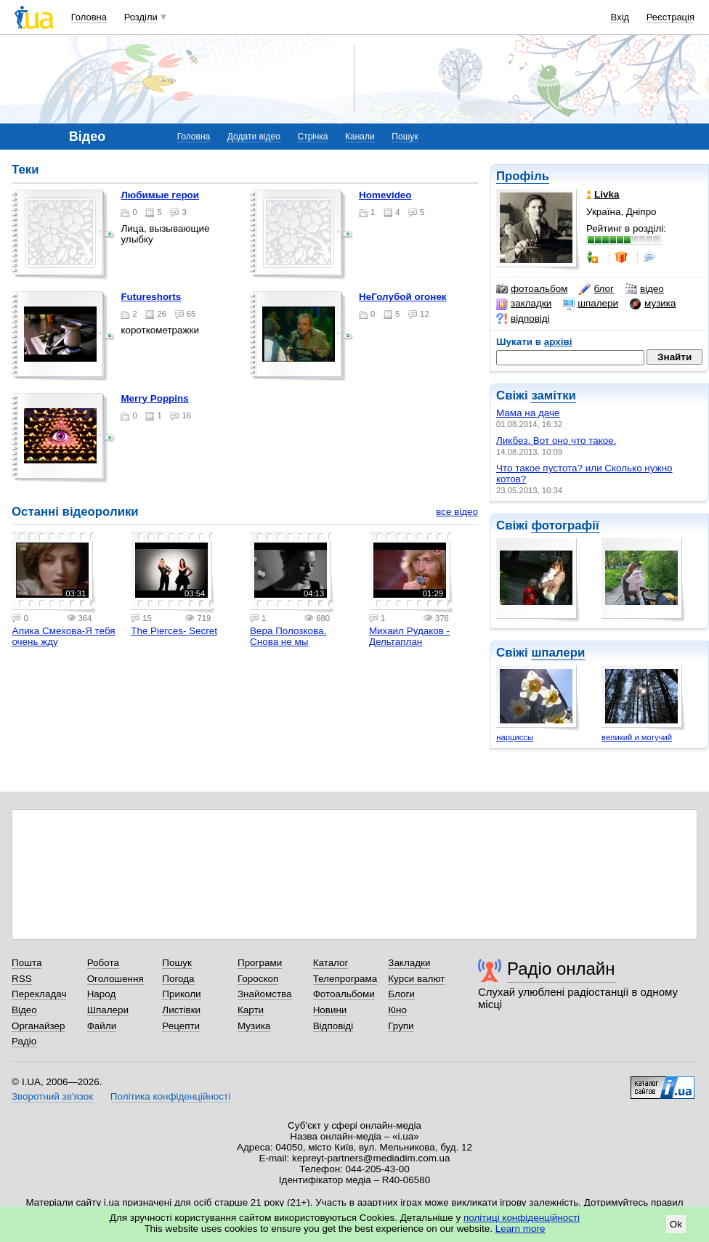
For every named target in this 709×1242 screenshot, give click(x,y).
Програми (260, 962)
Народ (101, 994)
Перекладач (39, 994)
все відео (457, 511)
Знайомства (265, 994)
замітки (553, 395)
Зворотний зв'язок (52, 1096)
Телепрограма (345, 978)
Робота (103, 962)
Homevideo (385, 195)
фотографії (565, 525)
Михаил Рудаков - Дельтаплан (409, 636)
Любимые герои (160, 195)
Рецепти (181, 1025)
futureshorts (151, 296)
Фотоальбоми (344, 994)
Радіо (24, 1041)
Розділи (141, 17)
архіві (558, 341)
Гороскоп (258, 978)
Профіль (522, 176)
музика (653, 303)
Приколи (181, 994)
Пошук (405, 136)
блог (596, 289)
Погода (178, 978)
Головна (89, 17)
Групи (400, 1025)
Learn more (520, 1228)
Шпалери (108, 1009)
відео (644, 289)
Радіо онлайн (561, 968)
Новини (330, 1009)
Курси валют (416, 978)
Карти (251, 1009)
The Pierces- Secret (174, 630)
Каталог (331, 962)
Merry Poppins (154, 398)
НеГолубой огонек (403, 296)
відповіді (523, 319)
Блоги (401, 994)
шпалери (590, 303)
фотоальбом (531, 289)
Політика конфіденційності (170, 1096)
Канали (360, 136)
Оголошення (115, 978)
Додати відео (253, 136)
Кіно (397, 1009)
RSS (22, 978)
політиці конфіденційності (521, 1217)
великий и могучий (636, 737)
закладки (523, 303)
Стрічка (312, 136)
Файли (102, 1025)
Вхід (620, 17)
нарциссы (514, 737)
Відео (24, 1009)
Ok (676, 1224)
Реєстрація (670, 17)
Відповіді (333, 1025)
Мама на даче (527, 412)
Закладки (409, 962)
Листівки (181, 1009)
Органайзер (38, 1025)
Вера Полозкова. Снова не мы (288, 636)
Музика (254, 1025)
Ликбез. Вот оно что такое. (556, 440)
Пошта (26, 962)
